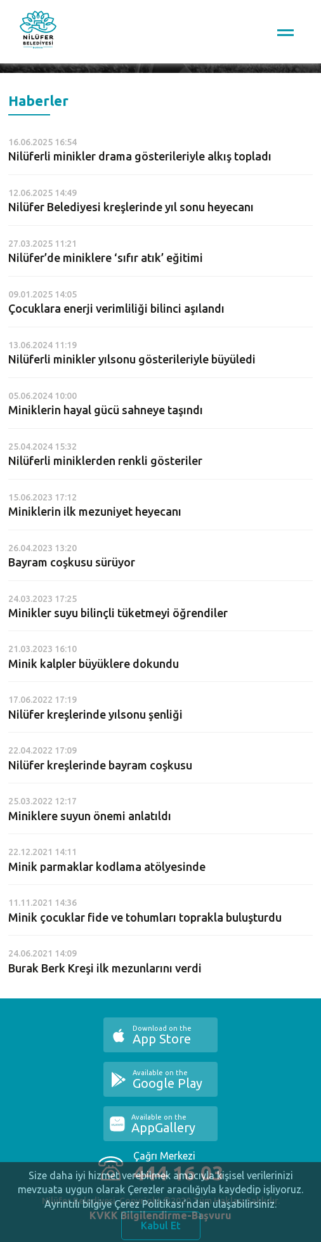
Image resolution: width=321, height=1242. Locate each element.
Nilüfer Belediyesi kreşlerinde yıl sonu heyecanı (131, 206)
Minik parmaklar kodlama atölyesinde (107, 866)
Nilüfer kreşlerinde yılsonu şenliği (95, 714)
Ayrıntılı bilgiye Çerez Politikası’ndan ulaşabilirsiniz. (160, 1209)
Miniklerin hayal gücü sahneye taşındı (105, 409)
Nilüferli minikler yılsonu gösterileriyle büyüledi (132, 359)
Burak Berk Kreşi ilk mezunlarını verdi (105, 968)
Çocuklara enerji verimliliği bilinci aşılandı (116, 308)
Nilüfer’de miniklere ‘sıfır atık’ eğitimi (105, 257)
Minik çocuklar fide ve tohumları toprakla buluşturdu (145, 917)
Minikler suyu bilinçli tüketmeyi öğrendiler (118, 612)
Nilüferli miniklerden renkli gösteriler (105, 460)
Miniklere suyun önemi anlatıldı (89, 815)
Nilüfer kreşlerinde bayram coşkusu (100, 765)
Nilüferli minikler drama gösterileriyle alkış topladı (140, 156)
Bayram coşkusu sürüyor (71, 562)
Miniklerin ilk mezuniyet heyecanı (94, 511)
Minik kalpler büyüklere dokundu (93, 663)
